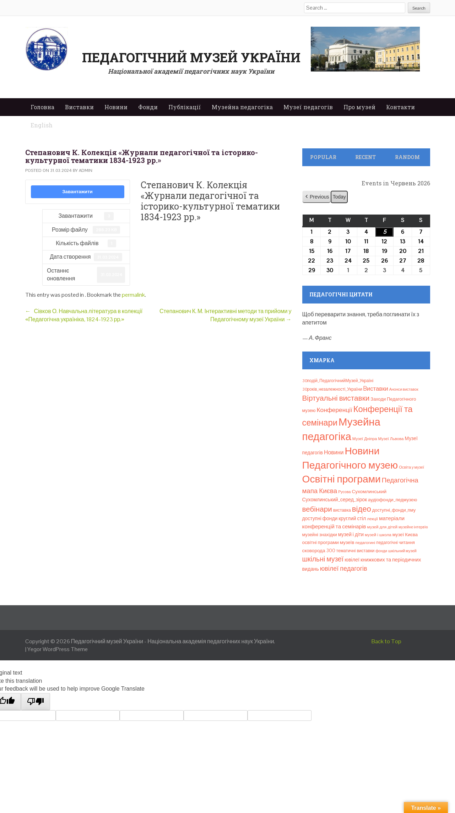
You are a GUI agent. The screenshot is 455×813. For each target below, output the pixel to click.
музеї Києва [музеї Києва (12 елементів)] (405, 535)
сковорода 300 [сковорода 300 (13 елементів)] (318, 551)
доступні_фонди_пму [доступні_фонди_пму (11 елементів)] (394, 510)
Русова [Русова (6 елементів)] (344, 491)
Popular (323, 157)
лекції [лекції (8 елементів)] (372, 518)
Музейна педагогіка (242, 107)
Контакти (400, 107)
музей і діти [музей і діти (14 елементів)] (351, 534)
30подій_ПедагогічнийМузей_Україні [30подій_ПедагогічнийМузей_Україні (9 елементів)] (338, 381)
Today (339, 197)
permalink (133, 295)
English (42, 125)
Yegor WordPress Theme (57, 649)
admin (85, 170)
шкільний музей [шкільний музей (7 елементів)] (402, 550)
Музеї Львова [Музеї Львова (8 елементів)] (390, 438)
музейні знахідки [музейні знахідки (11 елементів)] (319, 535)
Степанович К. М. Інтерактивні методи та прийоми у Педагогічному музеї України (225, 315)
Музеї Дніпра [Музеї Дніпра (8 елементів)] (364, 438)
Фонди (148, 107)
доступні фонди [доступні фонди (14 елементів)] (320, 518)
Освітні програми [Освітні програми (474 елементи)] (341, 479)
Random (407, 157)
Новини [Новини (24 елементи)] (333, 452)
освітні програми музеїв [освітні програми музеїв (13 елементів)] (328, 542)
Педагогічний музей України (191, 57)
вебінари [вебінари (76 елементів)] (317, 509)
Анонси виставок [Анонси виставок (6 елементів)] (403, 389)
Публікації (184, 107)
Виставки (79, 107)
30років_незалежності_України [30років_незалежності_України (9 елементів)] (332, 389)
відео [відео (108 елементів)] (361, 509)
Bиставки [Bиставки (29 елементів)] (375, 388)
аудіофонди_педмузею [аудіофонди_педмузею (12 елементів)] (392, 500)
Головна (42, 107)
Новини (116, 107)
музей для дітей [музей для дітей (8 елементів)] (382, 526)
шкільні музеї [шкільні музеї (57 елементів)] (323, 559)
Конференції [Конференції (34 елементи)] (334, 410)
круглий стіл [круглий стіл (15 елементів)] (352, 518)
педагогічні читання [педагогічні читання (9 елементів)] (395, 542)
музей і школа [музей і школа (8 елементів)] (378, 534)
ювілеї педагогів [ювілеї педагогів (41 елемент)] (343, 568)
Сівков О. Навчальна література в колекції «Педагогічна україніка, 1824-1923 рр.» (84, 315)
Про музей (359, 107)
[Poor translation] (35, 701)
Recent (365, 157)
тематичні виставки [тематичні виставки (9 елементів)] (355, 551)
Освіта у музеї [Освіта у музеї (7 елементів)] (411, 467)
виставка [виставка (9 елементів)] (342, 510)
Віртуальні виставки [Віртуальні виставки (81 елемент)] (336, 398)
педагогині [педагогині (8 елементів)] (365, 542)
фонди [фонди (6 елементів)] (381, 550)
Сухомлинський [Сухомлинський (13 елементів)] (369, 492)
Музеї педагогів (308, 107)
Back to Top (386, 641)
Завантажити (77, 192)
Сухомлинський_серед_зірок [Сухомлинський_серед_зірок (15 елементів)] (334, 499)
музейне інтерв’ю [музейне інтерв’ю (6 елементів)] (413, 526)
